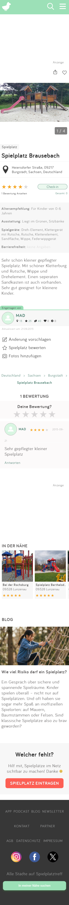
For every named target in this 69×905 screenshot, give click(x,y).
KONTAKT (22, 826)
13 (19, 321)
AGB (9, 840)
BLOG (35, 811)
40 (37, 321)
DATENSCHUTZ (28, 840)
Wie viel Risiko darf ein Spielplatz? (34, 672)
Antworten (12, 462)
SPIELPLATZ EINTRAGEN (34, 783)
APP (8, 811)
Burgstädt (55, 375)
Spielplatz (9, 147)
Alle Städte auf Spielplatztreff (35, 873)
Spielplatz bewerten (27, 347)
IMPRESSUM (53, 840)
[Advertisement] (36, 510)
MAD (20, 315)
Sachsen (34, 375)
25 (28, 321)
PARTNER (47, 826)
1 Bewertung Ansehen (14, 193)
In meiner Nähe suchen (34, 885)
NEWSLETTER (53, 811)
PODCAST (21, 811)
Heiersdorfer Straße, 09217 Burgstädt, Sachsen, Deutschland (37, 169)
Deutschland (11, 375)
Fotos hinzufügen (25, 355)
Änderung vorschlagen (30, 339)
